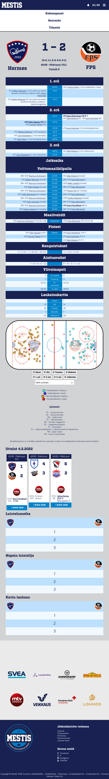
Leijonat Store (63, 740)
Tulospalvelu (63, 733)
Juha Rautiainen (25, 135)
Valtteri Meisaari (19, 91)
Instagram (64, 758)
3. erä (57, 377)
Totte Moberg (72, 118)
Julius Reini (22, 139)
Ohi (46, 372)
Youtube (63, 760)
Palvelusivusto (63, 738)
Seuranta (54, 20)
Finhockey (61, 736)
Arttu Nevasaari (29, 194)
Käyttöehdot (50, 774)
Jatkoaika (70, 377)
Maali (37, 372)
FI (93, 5)
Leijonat (60, 731)
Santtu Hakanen (75, 198)
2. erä (47, 377)
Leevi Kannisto (91, 118)
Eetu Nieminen (77, 179)
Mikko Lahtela (74, 183)
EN (98, 5)
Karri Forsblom (74, 205)
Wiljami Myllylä (25, 132)
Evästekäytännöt (76, 774)
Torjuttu (57, 372)
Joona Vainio (73, 87)
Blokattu (70, 372)
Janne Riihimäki (42, 94)
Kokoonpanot (54, 13)
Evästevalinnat (92, 774)
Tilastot (54, 28)
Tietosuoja (63, 774)
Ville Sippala (34, 122)
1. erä (36, 377)
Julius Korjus (63, 496)
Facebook (64, 753)
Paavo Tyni (72, 190)
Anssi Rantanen (73, 116)
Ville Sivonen (62, 501)
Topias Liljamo (29, 209)
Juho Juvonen (33, 202)
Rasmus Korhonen (37, 176)
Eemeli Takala (36, 124)
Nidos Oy (59, 776)
